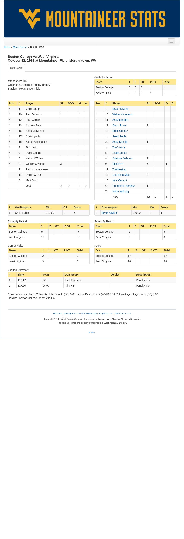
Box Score (16, 67)
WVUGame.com (89, 313)
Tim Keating (119, 169)
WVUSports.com (72, 313)
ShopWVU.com (105, 313)
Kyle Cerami (119, 180)
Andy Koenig (119, 141)
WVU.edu (57, 313)
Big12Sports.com (123, 313)
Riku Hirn (117, 163)
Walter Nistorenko (122, 114)
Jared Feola (119, 136)
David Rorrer (119, 125)
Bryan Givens (120, 108)
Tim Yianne (119, 147)
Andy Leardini (120, 119)
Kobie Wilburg (120, 191)
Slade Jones (119, 152)
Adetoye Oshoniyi (122, 158)
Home (7, 47)
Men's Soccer (20, 47)
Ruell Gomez (120, 130)
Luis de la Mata (121, 174)
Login (92, 332)
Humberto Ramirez (123, 185)
